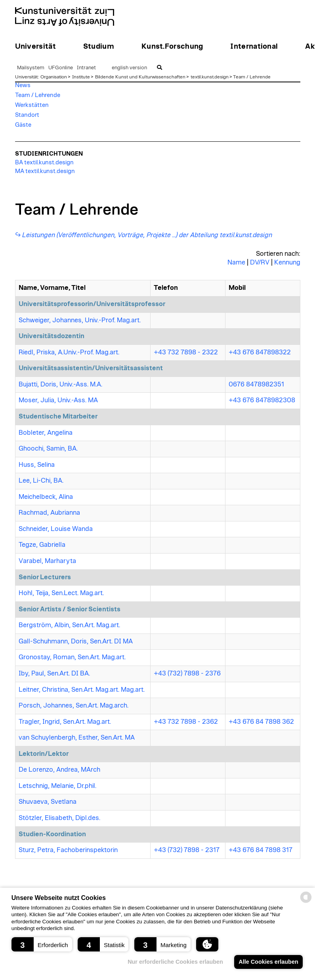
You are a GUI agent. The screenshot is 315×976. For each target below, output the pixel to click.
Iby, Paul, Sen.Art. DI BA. (54, 673)
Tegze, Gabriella (42, 545)
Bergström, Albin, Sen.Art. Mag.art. (69, 625)
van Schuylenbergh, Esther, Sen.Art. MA (77, 737)
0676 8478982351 (256, 384)
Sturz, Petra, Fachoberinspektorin (68, 850)
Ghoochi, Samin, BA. (48, 448)
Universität (26, 76)
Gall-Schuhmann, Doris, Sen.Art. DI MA (76, 641)
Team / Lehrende (252, 76)
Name (236, 262)
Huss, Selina (37, 465)
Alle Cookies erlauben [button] (268, 962)
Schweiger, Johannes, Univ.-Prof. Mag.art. (80, 320)
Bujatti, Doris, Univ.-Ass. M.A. (60, 384)
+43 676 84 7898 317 (260, 850)
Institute (81, 76)
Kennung (287, 262)
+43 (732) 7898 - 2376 (187, 673)
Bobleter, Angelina (46, 433)
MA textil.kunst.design (45, 171)
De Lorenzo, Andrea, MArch (59, 770)
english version (129, 67)
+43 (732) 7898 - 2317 (187, 850)
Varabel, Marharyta (47, 561)
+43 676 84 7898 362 (261, 722)
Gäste (23, 125)
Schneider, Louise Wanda (56, 529)
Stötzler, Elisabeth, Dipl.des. (59, 818)
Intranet (86, 67)
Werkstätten (32, 105)
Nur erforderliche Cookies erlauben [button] (175, 962)
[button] (41, 944)
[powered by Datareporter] (306, 902)
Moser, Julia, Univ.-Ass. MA (58, 400)
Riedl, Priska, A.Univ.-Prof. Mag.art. (69, 352)
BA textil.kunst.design (44, 163)
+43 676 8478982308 (262, 400)
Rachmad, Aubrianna (49, 513)
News (23, 85)
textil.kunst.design (210, 76)
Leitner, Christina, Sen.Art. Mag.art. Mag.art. (82, 690)
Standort (27, 115)
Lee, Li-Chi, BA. (41, 481)
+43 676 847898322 (260, 352)
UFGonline (60, 67)
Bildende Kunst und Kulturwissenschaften (140, 76)
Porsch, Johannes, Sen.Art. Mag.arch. (73, 705)
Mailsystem (30, 67)
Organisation (53, 76)
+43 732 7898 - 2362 (186, 722)
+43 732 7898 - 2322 (186, 352)
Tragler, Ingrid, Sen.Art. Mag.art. (65, 722)
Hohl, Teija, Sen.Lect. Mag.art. (61, 593)
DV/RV (259, 262)
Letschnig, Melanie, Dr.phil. (57, 786)
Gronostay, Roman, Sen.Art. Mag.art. (72, 657)
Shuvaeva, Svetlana (47, 802)
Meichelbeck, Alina (46, 497)
